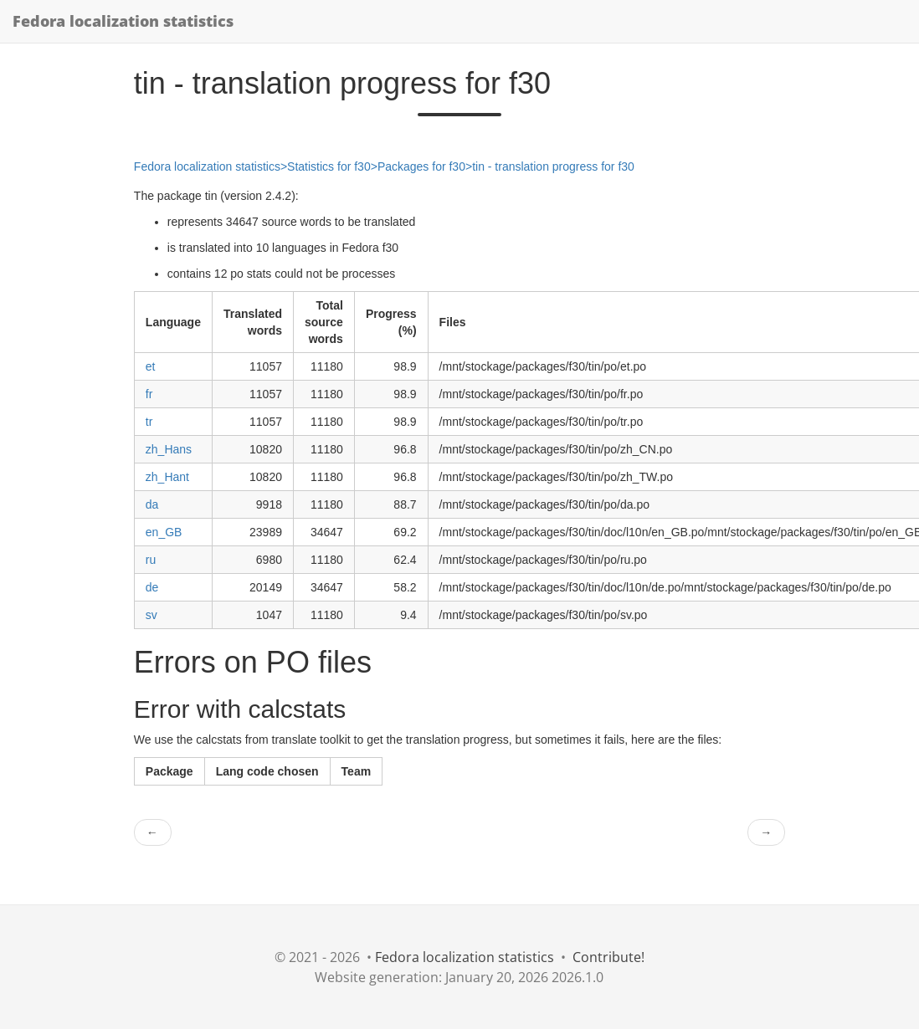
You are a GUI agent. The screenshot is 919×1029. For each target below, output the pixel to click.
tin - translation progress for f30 (553, 166)
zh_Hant (167, 477)
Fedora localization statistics (123, 21)
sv (151, 615)
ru (151, 559)
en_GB (164, 532)
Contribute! (608, 957)
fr (149, 394)
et (151, 366)
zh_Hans (169, 449)
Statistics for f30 (329, 166)
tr (149, 421)
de (152, 587)
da (152, 504)
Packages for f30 (421, 166)
